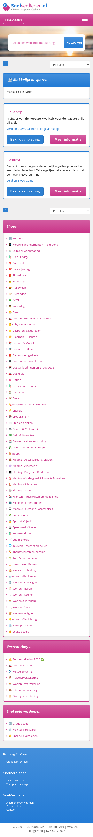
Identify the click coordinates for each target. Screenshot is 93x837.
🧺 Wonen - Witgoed (21, 613)
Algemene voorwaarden (20, 802)
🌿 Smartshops (18, 515)
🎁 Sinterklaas (17, 275)
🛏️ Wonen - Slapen (20, 607)
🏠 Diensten (16, 392)
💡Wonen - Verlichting (22, 619)
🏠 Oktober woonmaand (24, 251)
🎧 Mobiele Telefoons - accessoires (30, 509)
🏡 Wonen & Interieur (22, 601)
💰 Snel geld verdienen (23, 736)
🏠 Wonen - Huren (20, 588)
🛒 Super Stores (18, 539)
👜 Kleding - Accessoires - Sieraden (30, 460)
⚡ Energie (15, 410)
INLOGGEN (13, 20)
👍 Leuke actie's (18, 631)
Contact (10, 809)
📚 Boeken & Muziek (21, 343)
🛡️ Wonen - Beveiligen (22, 582)
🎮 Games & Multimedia (23, 429)
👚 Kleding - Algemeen (22, 466)
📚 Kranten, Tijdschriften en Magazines (33, 496)
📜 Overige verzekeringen (24, 696)
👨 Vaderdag (16, 306)
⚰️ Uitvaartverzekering (23, 690)
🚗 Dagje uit (16, 373)
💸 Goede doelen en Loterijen (27, 447)
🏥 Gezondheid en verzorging (27, 441)
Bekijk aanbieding (25, 139)
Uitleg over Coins (16, 780)
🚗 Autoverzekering (20, 665)
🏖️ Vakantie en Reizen (22, 564)
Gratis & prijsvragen (17, 761)
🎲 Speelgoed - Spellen (22, 527)
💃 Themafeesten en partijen (26, 552)
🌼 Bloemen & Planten (22, 337)
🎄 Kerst (13, 300)
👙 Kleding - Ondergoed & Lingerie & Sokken (36, 478)
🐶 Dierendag (17, 294)
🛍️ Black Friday (18, 257)
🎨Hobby (14, 453)
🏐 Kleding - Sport (19, 490)
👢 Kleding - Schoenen (22, 484)
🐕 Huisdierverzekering (23, 677)
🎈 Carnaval (16, 263)
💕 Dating (14, 380)
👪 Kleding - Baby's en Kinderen (28, 472)
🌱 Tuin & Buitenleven (22, 558)
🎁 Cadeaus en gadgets (23, 355)
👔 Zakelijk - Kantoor (21, 625)
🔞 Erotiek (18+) (18, 416)
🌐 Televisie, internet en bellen (27, 546)
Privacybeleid (14, 806)
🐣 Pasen (14, 312)
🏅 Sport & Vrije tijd (20, 521)
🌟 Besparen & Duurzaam (24, 330)
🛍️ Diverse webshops (22, 386)
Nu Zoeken (74, 42)
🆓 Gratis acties (18, 723)
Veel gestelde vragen (18, 784)
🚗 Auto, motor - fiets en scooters (29, 318)
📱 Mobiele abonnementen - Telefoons (33, 244)
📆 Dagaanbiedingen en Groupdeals (31, 367)
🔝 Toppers (15, 238)
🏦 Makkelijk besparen (22, 730)
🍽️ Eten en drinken (20, 423)
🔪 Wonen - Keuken (20, 595)
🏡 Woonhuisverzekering (24, 684)
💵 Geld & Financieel (21, 435)
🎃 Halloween (17, 287)
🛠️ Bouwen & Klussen (22, 349)
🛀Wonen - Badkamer (22, 576)
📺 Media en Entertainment (26, 503)
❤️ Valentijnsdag (19, 269)
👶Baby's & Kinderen (21, 324)
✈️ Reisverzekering (20, 671)
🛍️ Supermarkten (19, 533)
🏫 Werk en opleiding (22, 570)
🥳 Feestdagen (17, 281)
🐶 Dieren (14, 398)
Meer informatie (68, 139)
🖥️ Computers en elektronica (27, 361)
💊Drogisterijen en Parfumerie (27, 404)
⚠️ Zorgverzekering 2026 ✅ (26, 659)
